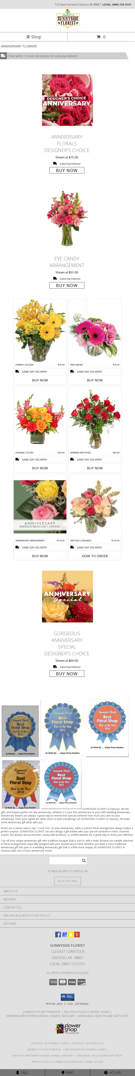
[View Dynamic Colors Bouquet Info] (40, 419)
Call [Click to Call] (22, 1072)
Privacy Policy (42, 1061)
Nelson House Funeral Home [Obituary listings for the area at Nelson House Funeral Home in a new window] (87, 1012)
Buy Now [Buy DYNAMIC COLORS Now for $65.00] (40, 468)
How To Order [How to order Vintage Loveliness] (95, 556)
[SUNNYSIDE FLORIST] (67, 27)
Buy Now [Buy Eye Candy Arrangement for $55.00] (67, 285)
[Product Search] (68, 861)
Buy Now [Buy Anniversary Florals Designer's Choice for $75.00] (67, 170)
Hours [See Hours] (112, 1072)
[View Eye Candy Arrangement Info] (67, 219)
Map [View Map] (67, 1072)
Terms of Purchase (68, 1061)
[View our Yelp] (77, 936)
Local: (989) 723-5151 (67, 963)
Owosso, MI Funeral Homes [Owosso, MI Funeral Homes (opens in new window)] (50, 1043)
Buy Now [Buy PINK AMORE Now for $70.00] (95, 380)
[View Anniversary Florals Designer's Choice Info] (67, 100)
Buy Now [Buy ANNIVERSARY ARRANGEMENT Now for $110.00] (40, 556)
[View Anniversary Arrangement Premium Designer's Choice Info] (40, 507)
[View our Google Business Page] (64, 936)
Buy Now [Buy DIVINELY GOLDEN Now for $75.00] (40, 380)
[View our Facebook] (58, 936)
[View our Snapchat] (70, 936)
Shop (33, 37)
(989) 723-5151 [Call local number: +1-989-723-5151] (121, 4)
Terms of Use (94, 1061)
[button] (67, 997)
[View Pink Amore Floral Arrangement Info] (95, 331)
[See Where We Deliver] (67, 881)
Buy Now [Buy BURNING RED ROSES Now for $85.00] (95, 468)
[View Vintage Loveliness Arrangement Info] (95, 507)
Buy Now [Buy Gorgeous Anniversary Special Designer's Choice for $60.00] (67, 673)
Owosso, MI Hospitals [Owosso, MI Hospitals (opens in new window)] (88, 1043)
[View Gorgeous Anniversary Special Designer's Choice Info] (67, 596)
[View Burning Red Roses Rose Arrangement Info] (95, 419)
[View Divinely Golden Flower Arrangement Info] (40, 331)
